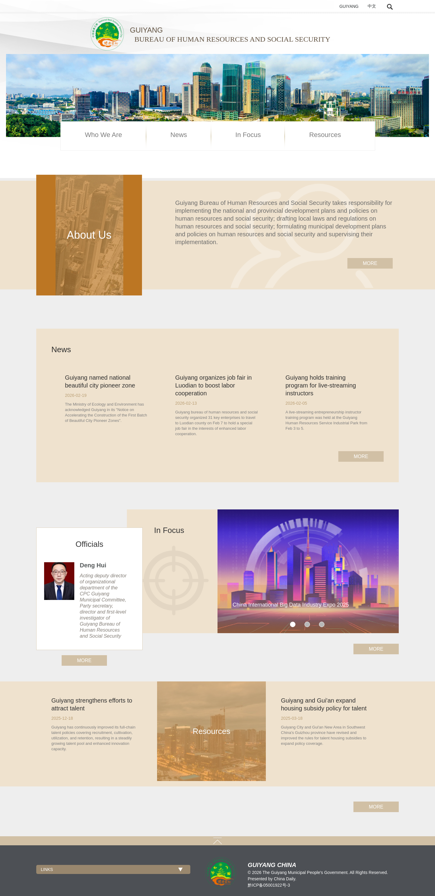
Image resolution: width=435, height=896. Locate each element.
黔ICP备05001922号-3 (269, 885)
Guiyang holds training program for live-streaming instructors (320, 385)
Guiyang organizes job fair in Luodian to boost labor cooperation (213, 385)
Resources (325, 135)
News (178, 135)
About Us (89, 235)
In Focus (248, 135)
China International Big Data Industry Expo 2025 (291, 605)
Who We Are (103, 135)
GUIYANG (349, 6)
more (370, 263)
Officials (89, 544)
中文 (372, 6)
